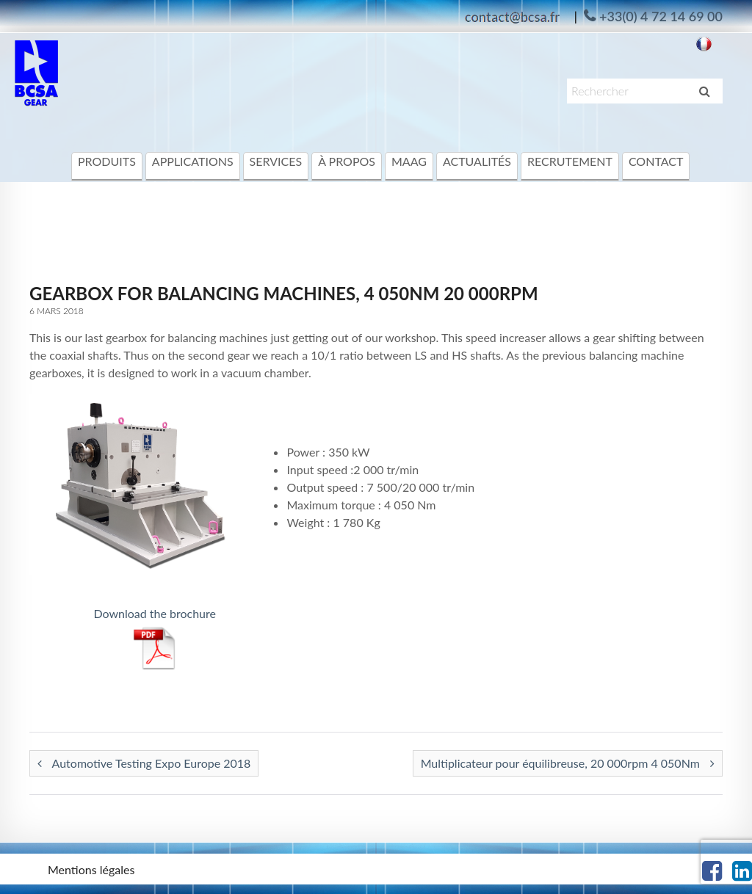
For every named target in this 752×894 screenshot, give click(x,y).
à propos (346, 161)
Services (276, 161)
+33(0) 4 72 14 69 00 (661, 16)
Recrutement (569, 161)
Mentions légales (91, 869)
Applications (193, 161)
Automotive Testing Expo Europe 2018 (143, 763)
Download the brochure (154, 613)
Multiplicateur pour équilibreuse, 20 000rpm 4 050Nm (568, 763)
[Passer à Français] (704, 43)
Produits (107, 161)
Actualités (477, 161)
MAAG (409, 161)
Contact (656, 161)
